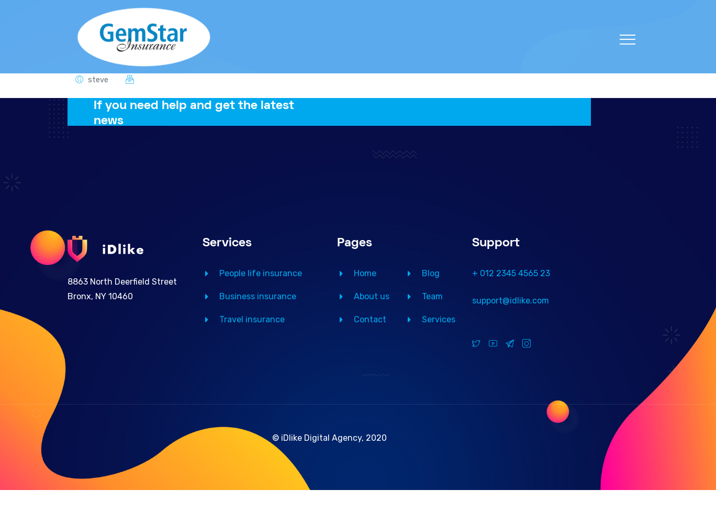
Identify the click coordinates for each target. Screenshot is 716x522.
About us (371, 296)
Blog (431, 273)
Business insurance (257, 296)
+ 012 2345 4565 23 (511, 273)
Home (365, 273)
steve (98, 79)
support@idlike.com (510, 301)
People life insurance (260, 273)
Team (432, 296)
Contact (370, 319)
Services (438, 319)
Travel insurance (252, 319)
